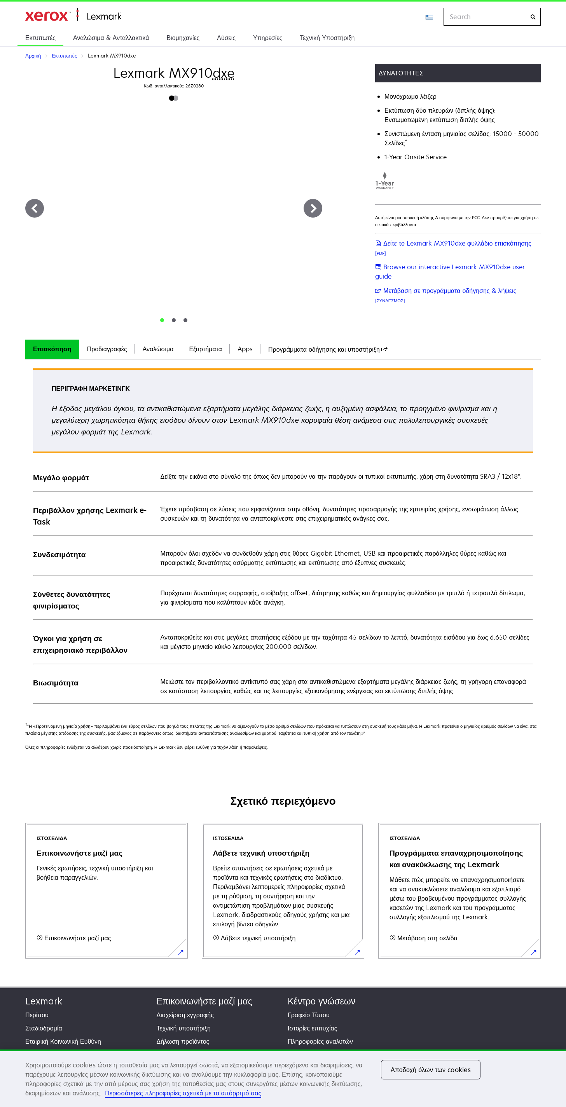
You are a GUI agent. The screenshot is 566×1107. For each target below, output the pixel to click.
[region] (283, 1078)
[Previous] (34, 208)
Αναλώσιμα (158, 349)
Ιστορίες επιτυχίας (312, 1028)
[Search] (533, 17)
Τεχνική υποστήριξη (184, 1028)
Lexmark (43, 1001)
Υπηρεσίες (267, 37)
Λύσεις (226, 37)
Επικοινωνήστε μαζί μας (204, 1001)
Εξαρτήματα (205, 349)
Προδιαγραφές (107, 349)
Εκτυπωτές (40, 37)
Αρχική (73, 14)
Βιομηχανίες (182, 37)
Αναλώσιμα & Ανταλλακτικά (111, 37)
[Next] (313, 208)
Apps (245, 349)
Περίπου (37, 1015)
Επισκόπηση (52, 349)
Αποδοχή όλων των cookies (431, 1069)
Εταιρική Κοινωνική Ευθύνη (63, 1041)
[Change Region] (429, 16)
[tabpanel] (283, 535)
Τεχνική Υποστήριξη (327, 37)
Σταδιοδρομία (43, 1028)
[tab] (162, 320)
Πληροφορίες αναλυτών (320, 1041)
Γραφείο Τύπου (309, 1015)
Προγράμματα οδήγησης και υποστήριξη (328, 349)
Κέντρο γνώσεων (321, 1001)
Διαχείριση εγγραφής (185, 1015)
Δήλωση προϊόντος (183, 1041)
